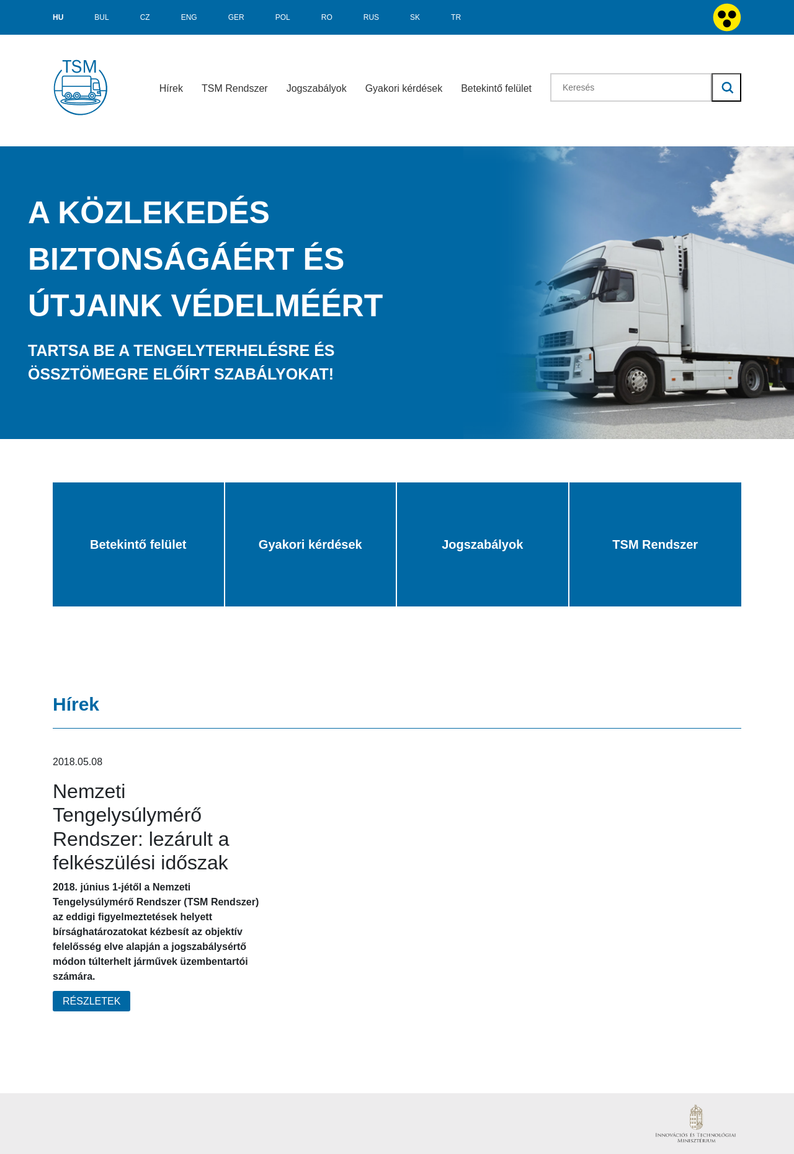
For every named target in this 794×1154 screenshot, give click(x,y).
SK (415, 17)
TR (456, 17)
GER (236, 17)
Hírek (171, 88)
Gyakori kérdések (404, 88)
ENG (189, 17)
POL (282, 17)
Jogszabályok (317, 88)
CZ (145, 17)
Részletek (91, 1001)
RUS (371, 17)
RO (326, 17)
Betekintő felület (496, 88)
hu (58, 17)
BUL (101, 17)
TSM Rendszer (235, 88)
